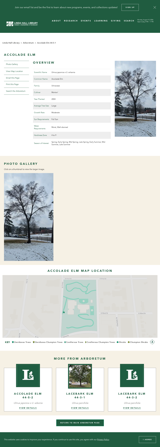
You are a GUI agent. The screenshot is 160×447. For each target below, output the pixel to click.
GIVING (116, 21)
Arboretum (28, 42)
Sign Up (130, 7)
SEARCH (129, 21)
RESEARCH (71, 21)
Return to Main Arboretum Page (80, 423)
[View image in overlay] (28, 217)
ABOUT (56, 21)
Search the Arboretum (16, 91)
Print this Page (12, 84)
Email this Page (13, 78)
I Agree (147, 440)
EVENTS (86, 21)
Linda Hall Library (11, 42)
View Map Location (14, 71)
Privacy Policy (103, 439)
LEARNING (101, 21)
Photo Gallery (12, 64)
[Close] (155, 7)
